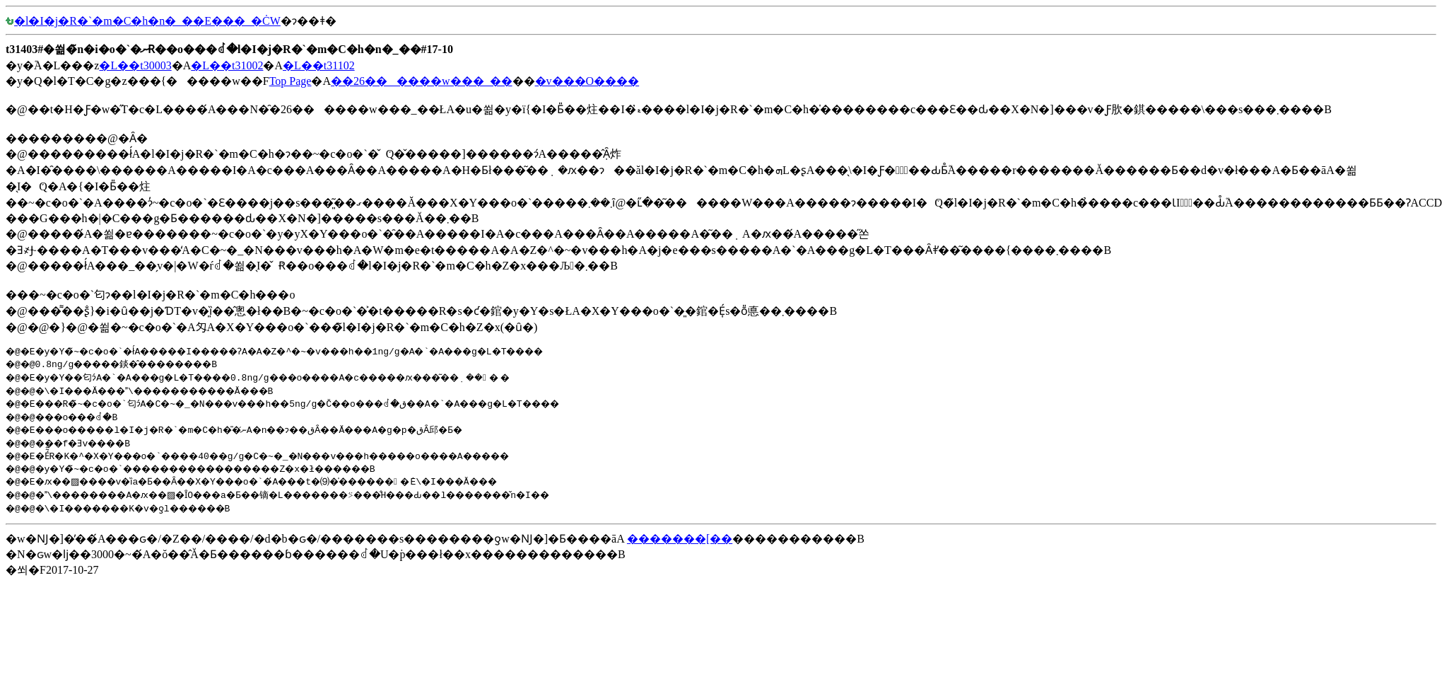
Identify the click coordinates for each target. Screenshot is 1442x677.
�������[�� (679, 539)
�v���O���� (587, 81)
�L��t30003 (135, 65)
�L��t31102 (319, 65)
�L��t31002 (227, 65)
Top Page (290, 81)
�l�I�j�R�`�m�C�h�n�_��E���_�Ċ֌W (143, 21)
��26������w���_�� (421, 81)
